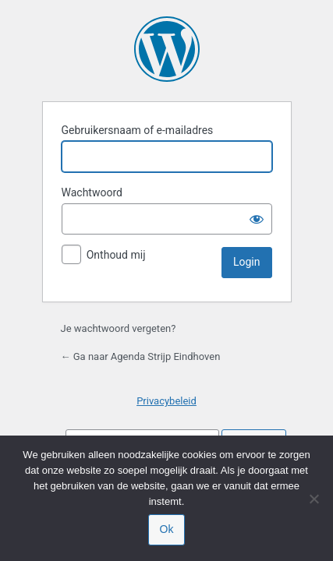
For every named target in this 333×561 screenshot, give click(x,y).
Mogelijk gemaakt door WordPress (167, 49)
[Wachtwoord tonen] (256, 219)
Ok (167, 529)
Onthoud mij (116, 255)
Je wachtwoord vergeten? (118, 328)
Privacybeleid (166, 401)
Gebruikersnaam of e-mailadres (138, 130)
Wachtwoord (92, 192)
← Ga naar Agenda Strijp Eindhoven (141, 356)
